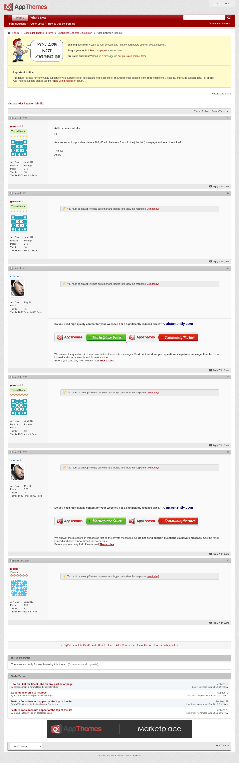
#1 (228, 117)
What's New (38, 17)
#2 (228, 192)
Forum (16, 32)
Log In (215, 3)
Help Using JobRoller (64, 80)
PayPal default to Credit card (79, 645)
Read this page (98, 50)
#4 (228, 376)
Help (227, 3)
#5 (228, 451)
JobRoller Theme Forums (38, 32)
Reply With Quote (219, 186)
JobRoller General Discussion (75, 32)
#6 (228, 560)
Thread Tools (200, 111)
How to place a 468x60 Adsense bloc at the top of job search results (137, 645)
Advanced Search (220, 23)
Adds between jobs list (31, 103)
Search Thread (219, 111)
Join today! (153, 208)
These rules (107, 360)
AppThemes (222, 744)
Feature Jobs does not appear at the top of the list (41, 701)
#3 (228, 268)
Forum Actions (17, 23)
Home (20, 17)
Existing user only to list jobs (29, 692)
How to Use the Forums (61, 23)
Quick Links (37, 23)
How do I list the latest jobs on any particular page (42, 684)
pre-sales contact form (134, 56)
